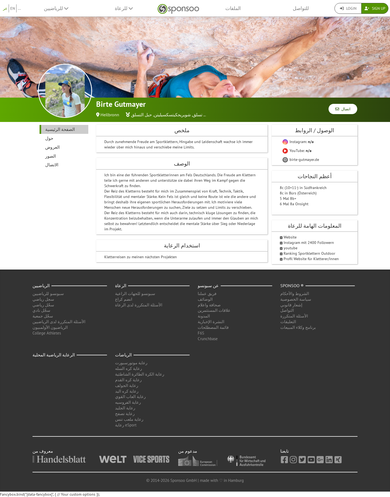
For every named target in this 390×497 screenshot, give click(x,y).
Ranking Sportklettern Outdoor (309, 253)
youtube (290, 248)
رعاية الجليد (125, 407)
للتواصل (301, 8)
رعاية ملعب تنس (129, 419)
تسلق (197, 114)
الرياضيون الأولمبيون (50, 327)
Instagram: (298, 141)
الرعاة (120, 285)
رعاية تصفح (125, 413)
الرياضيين (41, 285)
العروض (52, 147)
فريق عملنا (207, 293)
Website (290, 237)
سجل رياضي (43, 299)
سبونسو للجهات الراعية (135, 293)
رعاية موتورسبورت (131, 362)
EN (12, 8)
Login (348, 8)
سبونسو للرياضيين (48, 293)
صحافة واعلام (209, 304)
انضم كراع (123, 299)
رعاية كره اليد (126, 391)
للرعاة (124, 8)
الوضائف (205, 299)
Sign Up (375, 8)
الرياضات (123, 354)
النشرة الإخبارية (211, 321)
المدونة (204, 316)
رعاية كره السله (128, 368)
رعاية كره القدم (128, 379)
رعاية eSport (125, 425)
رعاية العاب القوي (130, 396)
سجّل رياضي (43, 304)
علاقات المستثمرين (214, 310)
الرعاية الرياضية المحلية (53, 354)
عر (5, 8)
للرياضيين (56, 8)
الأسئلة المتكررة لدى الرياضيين (58, 321)
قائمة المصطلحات (213, 327)
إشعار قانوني (291, 304)
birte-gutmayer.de (300, 159)
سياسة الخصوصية (295, 299)
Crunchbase (208, 338)
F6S (201, 333)
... (19, 8)
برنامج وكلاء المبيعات (298, 327)
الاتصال (51, 164)
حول (49, 138)
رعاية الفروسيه (128, 402)
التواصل (287, 310)
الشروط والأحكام (294, 293)
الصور (50, 156)
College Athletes (46, 333)
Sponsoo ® (292, 285)
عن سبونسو (208, 285)
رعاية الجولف (126, 385)
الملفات (233, 8)
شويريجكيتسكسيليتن (172, 114)
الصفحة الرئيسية (60, 129)
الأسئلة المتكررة (294, 316)
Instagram (292, 242)
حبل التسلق (141, 114)
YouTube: (296, 150)
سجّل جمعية (42, 316)
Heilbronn (109, 114)
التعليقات (288, 321)
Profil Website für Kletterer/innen (311, 258)
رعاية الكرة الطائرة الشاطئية (139, 374)
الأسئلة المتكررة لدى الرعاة (138, 304)
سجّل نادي (41, 310)
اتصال (342, 109)
